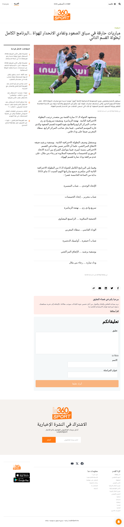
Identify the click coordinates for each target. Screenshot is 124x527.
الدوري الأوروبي (115, 494)
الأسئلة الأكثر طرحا (92, 477)
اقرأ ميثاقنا (114, 311)
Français (5, 4)
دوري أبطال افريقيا (114, 485)
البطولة (117, 28)
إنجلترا (118, 497)
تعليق (114, 330)
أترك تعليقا (77, 383)
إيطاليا (118, 502)
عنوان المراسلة (110, 370)
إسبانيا (118, 499)
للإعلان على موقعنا (92, 480)
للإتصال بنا (94, 485)
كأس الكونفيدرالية (115, 488)
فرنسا (118, 505)
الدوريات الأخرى (115, 510)
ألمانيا (118, 508)
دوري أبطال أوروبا (115, 491)
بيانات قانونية (94, 483)
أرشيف (96, 488)
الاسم (114, 360)
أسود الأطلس (116, 477)
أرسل (49, 440)
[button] (119, 522)
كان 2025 (117, 474)
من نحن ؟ (95, 474)
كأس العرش (116, 483)
